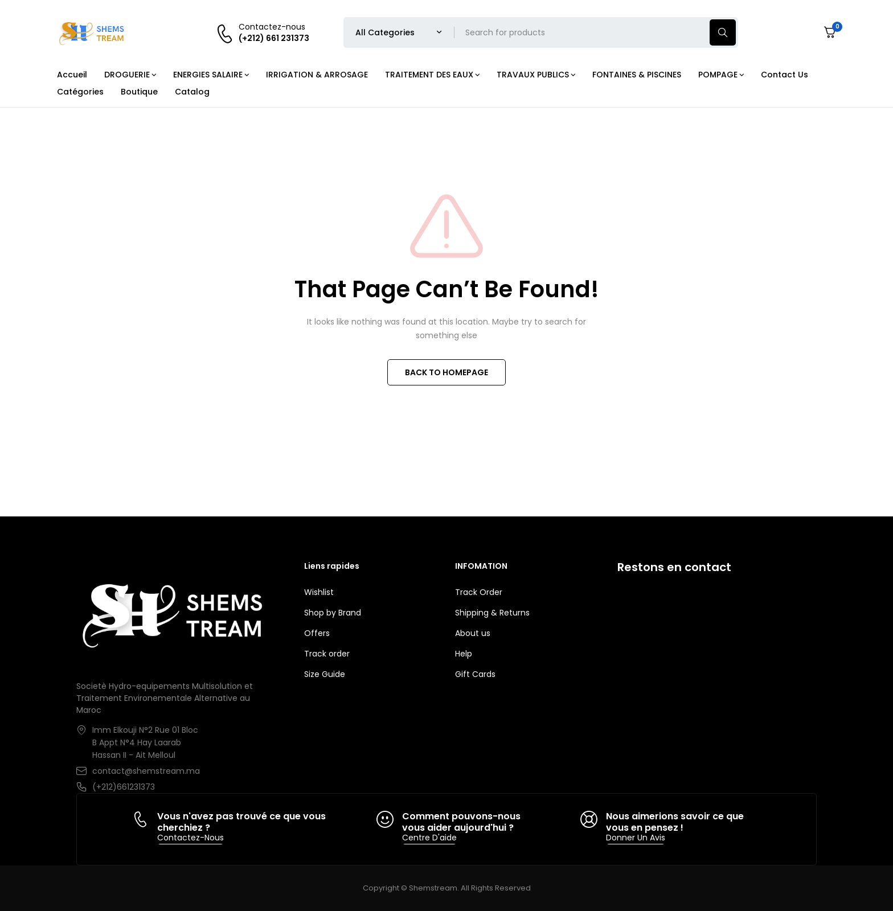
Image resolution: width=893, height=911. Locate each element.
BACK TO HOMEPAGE (446, 372)
